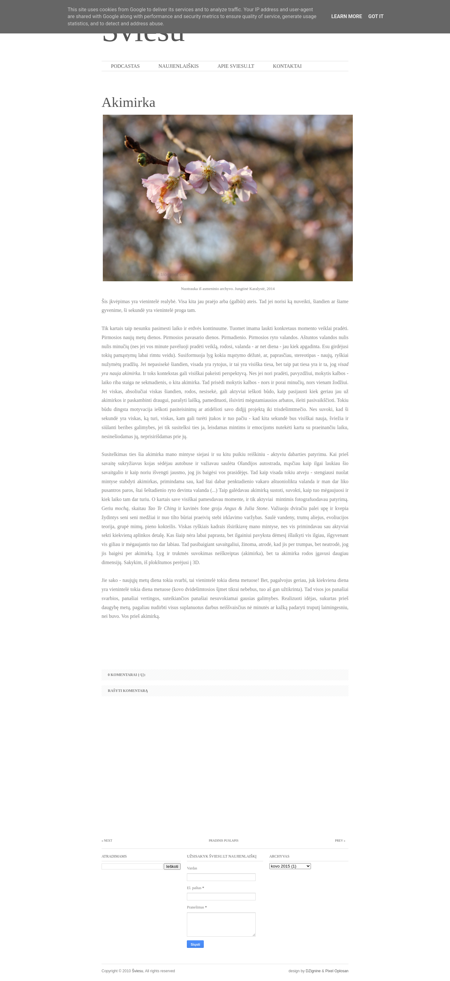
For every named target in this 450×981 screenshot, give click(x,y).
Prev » (340, 840)
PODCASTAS (125, 66)
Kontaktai (287, 66)
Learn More (346, 16)
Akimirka (128, 102)
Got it (375, 16)
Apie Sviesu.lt (236, 66)
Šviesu (137, 971)
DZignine (313, 971)
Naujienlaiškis (178, 66)
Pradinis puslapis (223, 840)
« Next (107, 840)
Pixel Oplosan (336, 971)
